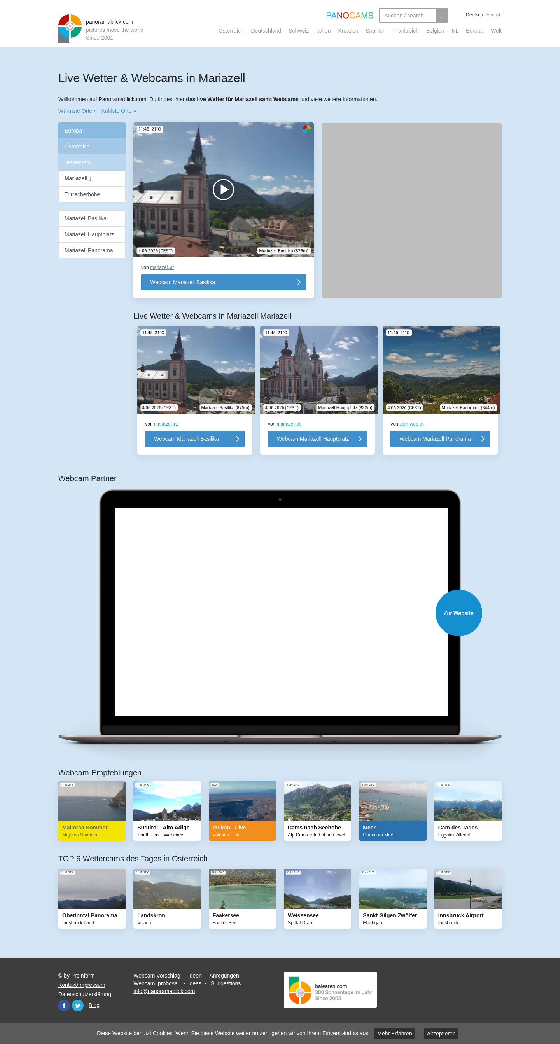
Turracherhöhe (82, 194)
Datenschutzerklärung (84, 994)
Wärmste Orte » (77, 111)
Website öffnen (287, 613)
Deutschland (266, 30)
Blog (94, 1005)
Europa (474, 30)
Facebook (64, 1005)
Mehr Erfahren (394, 1033)
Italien (323, 30)
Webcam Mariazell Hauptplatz (313, 439)
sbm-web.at (411, 424)
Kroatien (348, 30)
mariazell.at (162, 267)
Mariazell (78, 178)
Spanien (376, 30)
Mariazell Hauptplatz (89, 234)
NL (455, 30)
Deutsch (474, 14)
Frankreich (406, 30)
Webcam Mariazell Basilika (182, 282)
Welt (496, 30)
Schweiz (299, 30)
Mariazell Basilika (86, 218)
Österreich (231, 30)
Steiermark (78, 162)
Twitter (78, 1005)
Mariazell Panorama (89, 250)
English (494, 14)
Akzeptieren (441, 1033)
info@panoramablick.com (164, 991)
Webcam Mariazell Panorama (435, 439)
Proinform (83, 975)
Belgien (435, 30)
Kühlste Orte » (118, 111)
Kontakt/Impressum (81, 985)
